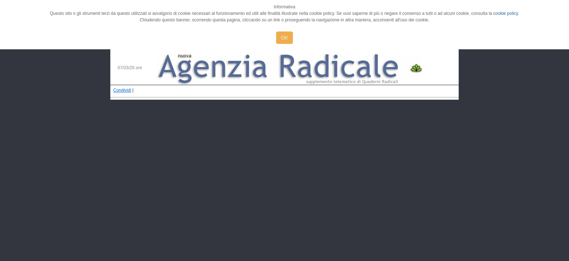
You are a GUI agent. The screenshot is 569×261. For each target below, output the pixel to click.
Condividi (122, 90)
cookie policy (505, 13)
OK (284, 38)
